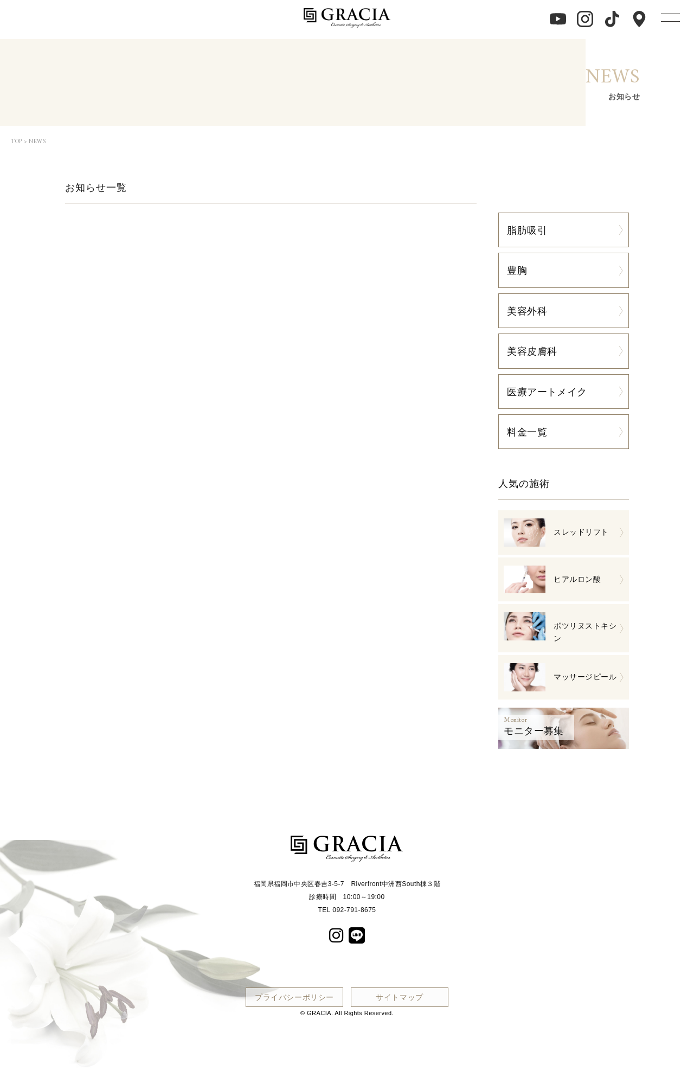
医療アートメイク (547, 391)
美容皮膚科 (532, 350)
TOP (16, 142)
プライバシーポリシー (294, 997)
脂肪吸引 (527, 229)
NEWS (37, 142)
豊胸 (517, 270)
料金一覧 (527, 431)
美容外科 (527, 310)
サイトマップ (399, 997)
